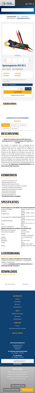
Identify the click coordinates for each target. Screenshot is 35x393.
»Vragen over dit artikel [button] (17, 95)
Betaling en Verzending (17, 314)
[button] (5, 60)
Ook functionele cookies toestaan (11, 390)
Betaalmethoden (17, 319)
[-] (26, 88)
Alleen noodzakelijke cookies (18, 386)
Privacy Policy (17, 302)
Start (18, 17)
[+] (29, 88)
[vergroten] (17, 40)
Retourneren (18, 316)
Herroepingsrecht (17, 307)
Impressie (17, 299)
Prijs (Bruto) (17, 76)
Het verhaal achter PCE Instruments (17, 328)
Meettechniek (24, 17)
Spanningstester (11, 18)
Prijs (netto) (6, 76)
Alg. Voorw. (17, 304)
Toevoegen (17, 92)
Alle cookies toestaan (27, 390)
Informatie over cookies (17, 382)
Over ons (17, 326)
